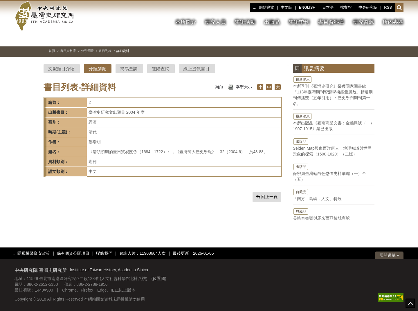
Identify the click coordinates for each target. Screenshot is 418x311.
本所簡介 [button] (185, 22)
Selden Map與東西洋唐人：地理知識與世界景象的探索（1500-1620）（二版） (333, 147)
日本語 (328, 7)
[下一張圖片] (399, 39)
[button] (399, 8)
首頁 (52, 51)
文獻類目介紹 (61, 68)
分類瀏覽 (87, 51)
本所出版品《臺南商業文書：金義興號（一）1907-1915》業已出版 (333, 122)
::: (254, 8)
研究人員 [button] (215, 22)
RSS (388, 7)
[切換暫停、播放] (378, 39)
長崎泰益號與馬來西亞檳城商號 (333, 214)
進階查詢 (160, 68)
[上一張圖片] (388, 39)
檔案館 (346, 7)
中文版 (286, 7)
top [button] (410, 303)
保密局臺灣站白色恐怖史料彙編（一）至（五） (333, 172)
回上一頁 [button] (267, 196)
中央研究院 (367, 7)
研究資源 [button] (363, 22)
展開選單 (389, 255)
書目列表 (105, 51)
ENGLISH (307, 7)
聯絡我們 (104, 253)
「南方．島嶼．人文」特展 (333, 194)
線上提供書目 (196, 68)
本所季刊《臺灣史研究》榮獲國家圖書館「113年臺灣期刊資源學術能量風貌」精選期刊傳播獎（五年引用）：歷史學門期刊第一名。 (333, 91)
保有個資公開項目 (73, 253)
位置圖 (159, 278)
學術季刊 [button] (299, 22)
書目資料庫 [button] (331, 22)
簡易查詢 (129, 68)
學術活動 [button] (245, 22)
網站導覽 (266, 7)
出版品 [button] (272, 22)
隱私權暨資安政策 (33, 253)
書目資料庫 (68, 51)
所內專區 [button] (393, 22)
